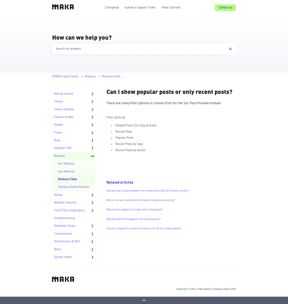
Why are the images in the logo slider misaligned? (135, 209)
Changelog (112, 7)
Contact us (225, 7)
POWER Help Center (65, 76)
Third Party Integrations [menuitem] (69, 210)
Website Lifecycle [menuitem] (65, 202)
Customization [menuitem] (63, 233)
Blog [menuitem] (57, 140)
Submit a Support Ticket (140, 7)
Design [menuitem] (58, 195)
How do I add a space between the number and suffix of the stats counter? (148, 191)
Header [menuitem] (58, 124)
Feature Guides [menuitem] (63, 117)
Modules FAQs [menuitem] (67, 179)
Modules (90, 76)
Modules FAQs (111, 76)
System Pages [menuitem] (63, 257)
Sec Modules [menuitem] (66, 163)
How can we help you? (82, 38)
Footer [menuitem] (58, 132)
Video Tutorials (171, 7)
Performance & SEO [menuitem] (67, 241)
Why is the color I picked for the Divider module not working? (141, 200)
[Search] (230, 49)
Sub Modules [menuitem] (66, 171)
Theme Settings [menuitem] (64, 109)
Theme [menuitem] (58, 101)
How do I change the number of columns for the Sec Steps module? (144, 228)
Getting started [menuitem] (63, 93)
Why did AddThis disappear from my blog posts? (134, 219)
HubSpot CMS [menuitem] (63, 148)
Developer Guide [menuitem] (64, 226)
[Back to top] (144, 300)
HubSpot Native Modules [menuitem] (74, 187)
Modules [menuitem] (59, 156)
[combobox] (138, 49)
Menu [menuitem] (57, 249)
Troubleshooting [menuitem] (64, 218)
